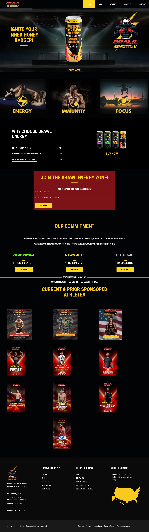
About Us (46, 485)
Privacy (80, 478)
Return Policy (83, 485)
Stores (45, 482)
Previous (57, 40)
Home (44, 474)
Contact (46, 489)
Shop (44, 478)
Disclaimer (81, 482)
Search (79, 474)
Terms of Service (84, 489)
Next (92, 40)
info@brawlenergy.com (16, 503)
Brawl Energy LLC (14, 493)
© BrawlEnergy (26, 526)
